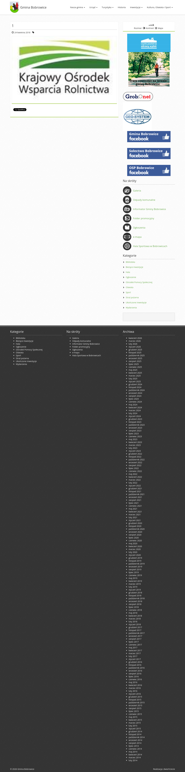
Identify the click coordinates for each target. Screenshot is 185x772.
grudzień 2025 (135, 349)
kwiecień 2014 (135, 754)
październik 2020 (137, 529)
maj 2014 (133, 751)
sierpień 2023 (135, 430)
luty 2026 (133, 343)
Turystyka (107, 7)
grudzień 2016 (135, 662)
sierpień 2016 (135, 673)
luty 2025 (133, 378)
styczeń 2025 (135, 381)
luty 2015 (133, 725)
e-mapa (137, 236)
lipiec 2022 (134, 468)
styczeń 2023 (135, 450)
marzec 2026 (135, 341)
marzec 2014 (135, 757)
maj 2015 (133, 717)
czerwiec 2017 (135, 644)
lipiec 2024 (134, 398)
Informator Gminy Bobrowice (149, 209)
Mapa (159, 28)
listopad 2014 (135, 734)
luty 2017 (133, 656)
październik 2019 (137, 563)
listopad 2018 (135, 595)
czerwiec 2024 (135, 401)
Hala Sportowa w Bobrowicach (150, 246)
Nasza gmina (77, 7)
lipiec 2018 (134, 607)
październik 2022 (137, 459)
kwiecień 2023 (135, 442)
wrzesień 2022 (135, 462)
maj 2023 (133, 439)
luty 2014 (133, 760)
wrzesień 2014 (135, 740)
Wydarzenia (131, 307)
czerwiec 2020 (135, 540)
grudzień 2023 (135, 419)
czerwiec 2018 (135, 610)
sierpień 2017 (135, 639)
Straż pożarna (132, 297)
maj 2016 (133, 682)
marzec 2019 (135, 584)
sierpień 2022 (135, 465)
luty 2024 (133, 413)
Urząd (93, 7)
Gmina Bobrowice (33, 7)
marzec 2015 (135, 722)
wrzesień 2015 (135, 705)
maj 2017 (133, 647)
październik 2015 (137, 702)
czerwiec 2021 (135, 505)
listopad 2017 (135, 630)
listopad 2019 (135, 560)
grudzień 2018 (135, 592)
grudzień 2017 (135, 627)
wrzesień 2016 (135, 670)
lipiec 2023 (134, 433)
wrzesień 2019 (135, 566)
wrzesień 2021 (135, 497)
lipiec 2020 (134, 537)
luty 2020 (133, 552)
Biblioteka (130, 262)
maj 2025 (133, 370)
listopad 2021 (135, 491)
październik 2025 (137, 355)
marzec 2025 (135, 375)
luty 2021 (133, 517)
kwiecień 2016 (135, 685)
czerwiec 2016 (135, 679)
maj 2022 (133, 474)
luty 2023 (133, 448)
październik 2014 (137, 737)
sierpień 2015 (135, 708)
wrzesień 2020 (135, 531)
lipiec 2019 (134, 572)
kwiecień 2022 (135, 477)
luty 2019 (133, 586)
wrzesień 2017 (135, 636)
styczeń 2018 (135, 624)
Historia (122, 7)
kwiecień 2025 (135, 372)
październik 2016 (137, 667)
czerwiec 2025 (135, 367)
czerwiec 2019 (135, 575)
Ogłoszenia (139, 227)
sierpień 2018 (135, 604)
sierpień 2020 (135, 534)
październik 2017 (137, 633)
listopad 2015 (135, 699)
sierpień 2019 (135, 569)
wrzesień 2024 (135, 393)
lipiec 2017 (134, 641)
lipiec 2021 (134, 503)
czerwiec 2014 (135, 748)
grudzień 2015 (135, 696)
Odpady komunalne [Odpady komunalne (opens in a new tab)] (144, 199)
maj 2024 (133, 404)
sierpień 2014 (135, 743)
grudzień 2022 (135, 453)
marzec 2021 (135, 514)
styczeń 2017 (135, 659)
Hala (128, 272)
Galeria (137, 190)
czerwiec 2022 (135, 471)
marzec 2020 (135, 549)
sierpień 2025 (135, 361)
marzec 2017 (135, 653)
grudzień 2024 (135, 384)
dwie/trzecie (169, 769)
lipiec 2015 (134, 711)
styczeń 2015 (135, 728)
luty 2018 (133, 621)
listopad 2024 (135, 387)
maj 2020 (133, 543)
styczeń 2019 (135, 589)
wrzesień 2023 (135, 427)
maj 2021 (133, 508)
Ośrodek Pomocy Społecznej (139, 282)
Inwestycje (136, 7)
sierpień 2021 (135, 500)
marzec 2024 (135, 410)
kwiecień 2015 (135, 719)
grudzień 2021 (135, 488)
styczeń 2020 (135, 555)
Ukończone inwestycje (136, 302)
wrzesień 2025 (135, 358)
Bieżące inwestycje (134, 267)
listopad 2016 (135, 665)
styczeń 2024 (135, 416)
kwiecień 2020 (135, 546)
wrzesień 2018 (135, 601)
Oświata (129, 287)
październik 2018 (137, 598)
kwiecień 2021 (135, 511)
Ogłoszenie (131, 277)
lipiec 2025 (134, 364)
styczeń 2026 (135, 346)
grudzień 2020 (135, 523)
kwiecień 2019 (135, 581)
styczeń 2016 (135, 693)
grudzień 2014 (135, 731)
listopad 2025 (135, 352)
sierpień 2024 (135, 396)
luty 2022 (133, 482)
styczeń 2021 (135, 520)
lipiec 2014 (134, 746)
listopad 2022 (135, 456)
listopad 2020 (135, 526)
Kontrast (148, 28)
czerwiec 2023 (135, 436)
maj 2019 (133, 578)
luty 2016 (133, 691)
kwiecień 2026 (135, 338)
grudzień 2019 (135, 558)
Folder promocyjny (143, 218)
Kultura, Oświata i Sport (160, 7)
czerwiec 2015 (135, 714)
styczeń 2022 (135, 485)
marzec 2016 (135, 688)
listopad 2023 (135, 422)
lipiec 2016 (134, 676)
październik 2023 (137, 424)
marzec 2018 (135, 618)
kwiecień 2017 (135, 650)
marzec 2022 (135, 479)
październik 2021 (137, 494)
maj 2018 (133, 612)
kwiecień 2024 (135, 407)
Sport (128, 292)
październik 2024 (137, 390)
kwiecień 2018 (135, 615)
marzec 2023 (135, 445)
